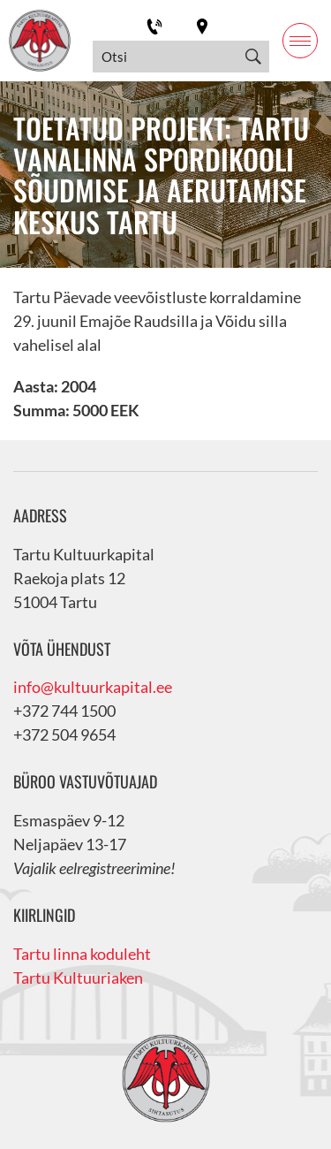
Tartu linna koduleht (82, 953)
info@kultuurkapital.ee (92, 686)
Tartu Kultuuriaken (78, 977)
